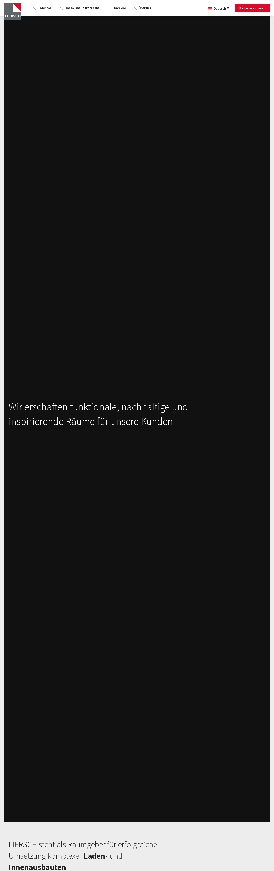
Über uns (145, 8)
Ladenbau (45, 8)
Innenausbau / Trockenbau (82, 8)
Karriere (120, 8)
